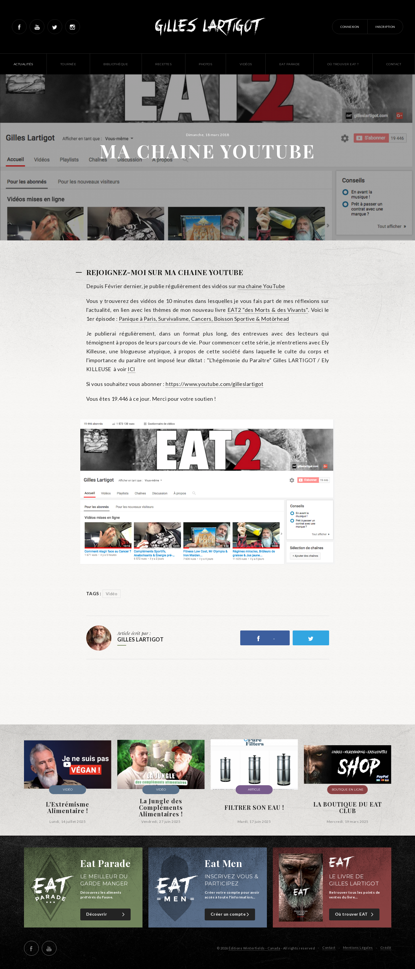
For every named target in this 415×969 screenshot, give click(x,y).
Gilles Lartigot (207, 27)
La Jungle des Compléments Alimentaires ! (161, 807)
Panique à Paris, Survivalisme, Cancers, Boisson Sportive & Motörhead (204, 318)
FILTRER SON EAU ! (254, 807)
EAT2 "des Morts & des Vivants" (267, 309)
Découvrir (106, 914)
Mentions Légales (358, 947)
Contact (329, 947)
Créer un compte (231, 914)
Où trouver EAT (355, 914)
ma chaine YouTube (261, 286)
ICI (131, 369)
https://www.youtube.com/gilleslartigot (214, 384)
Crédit (385, 947)
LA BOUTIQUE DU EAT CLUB (347, 807)
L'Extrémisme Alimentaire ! (67, 807)
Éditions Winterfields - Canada (254, 948)
